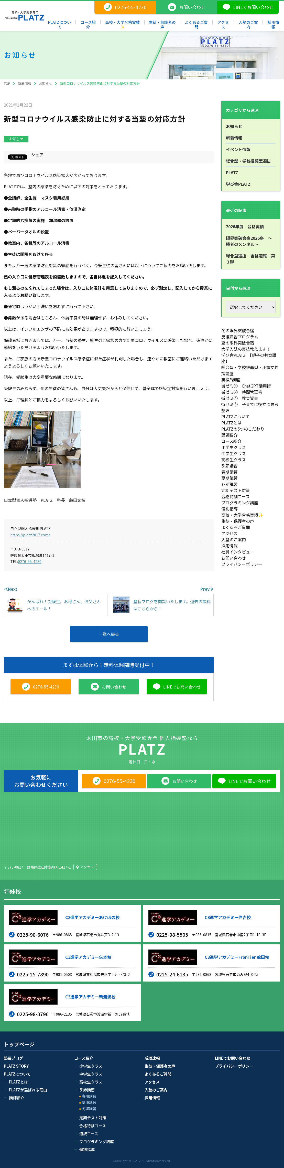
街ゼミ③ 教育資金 (239, 398)
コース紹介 (231, 441)
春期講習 (229, 472)
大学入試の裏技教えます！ (245, 349)
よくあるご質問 (235, 527)
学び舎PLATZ (238, 184)
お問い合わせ (233, 558)
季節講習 (229, 466)
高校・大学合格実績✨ (242, 515)
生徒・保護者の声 (237, 521)
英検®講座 (230, 380)
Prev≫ (207, 589)
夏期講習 (229, 478)
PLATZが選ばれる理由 (28, 1089)
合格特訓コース (235, 496)
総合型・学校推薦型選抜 (248, 161)
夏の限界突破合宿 (237, 343)
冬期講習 (229, 484)
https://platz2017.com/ (30, 534)
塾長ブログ (13, 1058)
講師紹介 (229, 435)
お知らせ (16, 138)
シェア (37, 154)
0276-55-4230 (29, 561)
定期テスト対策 (235, 490)
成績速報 (152, 1058)
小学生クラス (233, 447)
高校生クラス (233, 459)
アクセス (229, 533)
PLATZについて (235, 416)
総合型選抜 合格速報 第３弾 (250, 259)
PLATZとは (231, 423)
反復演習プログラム (239, 336)
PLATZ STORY (16, 1066)
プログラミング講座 (239, 502)
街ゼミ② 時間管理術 (241, 392)
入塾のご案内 (233, 539)
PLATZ (232, 172)
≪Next (10, 589)
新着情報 (234, 138)
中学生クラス (233, 453)
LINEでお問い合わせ (232, 1058)
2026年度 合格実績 (245, 226)
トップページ (19, 1044)
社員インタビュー (237, 552)
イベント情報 (238, 149)
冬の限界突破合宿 (237, 330)
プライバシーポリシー (241, 564)
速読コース (88, 1133)
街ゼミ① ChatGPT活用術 (246, 386)
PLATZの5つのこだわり (242, 429)
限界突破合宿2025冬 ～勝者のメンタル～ (249, 241)
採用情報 (229, 546)
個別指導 (229, 509)
